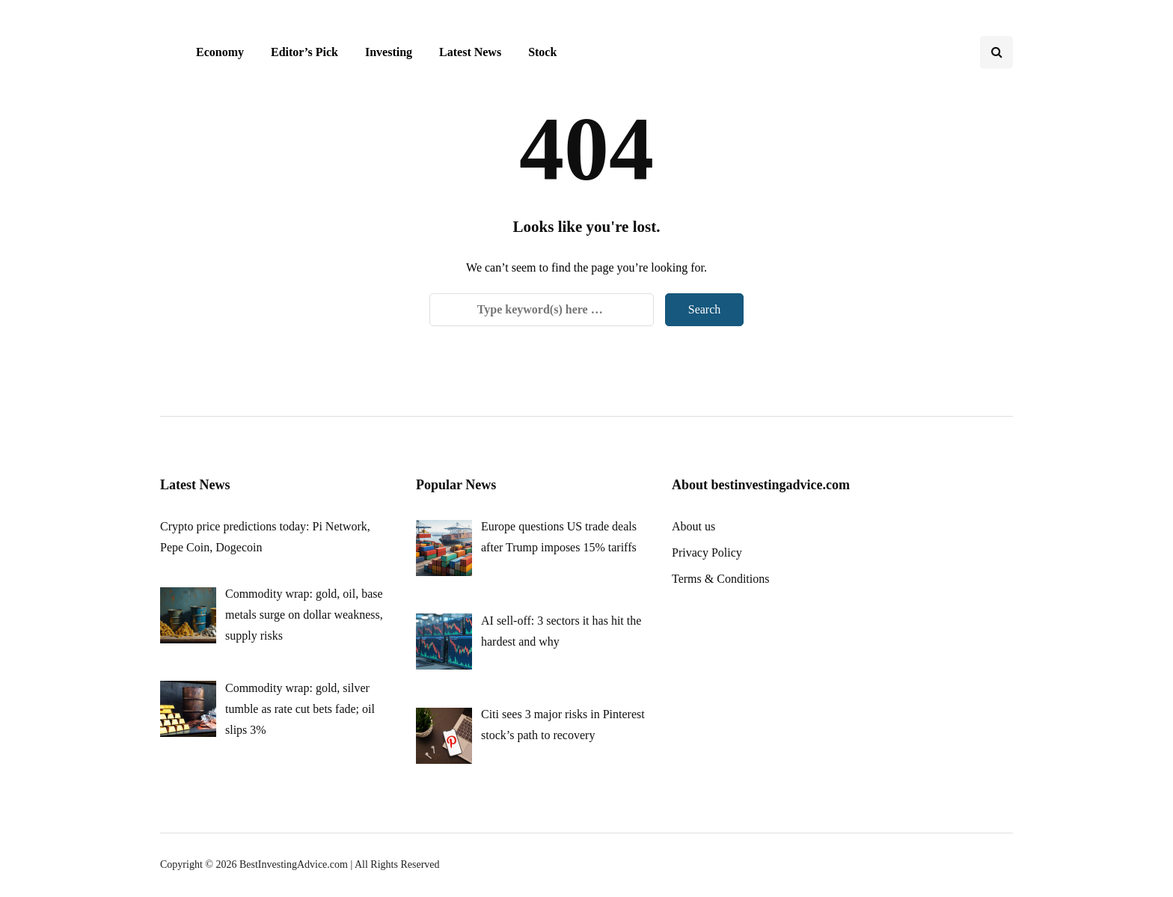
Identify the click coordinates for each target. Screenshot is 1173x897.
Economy (220, 52)
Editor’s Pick (304, 52)
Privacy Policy (707, 552)
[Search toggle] (996, 52)
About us (693, 526)
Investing (388, 52)
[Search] (541, 309)
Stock (542, 52)
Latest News (470, 52)
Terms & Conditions (720, 578)
